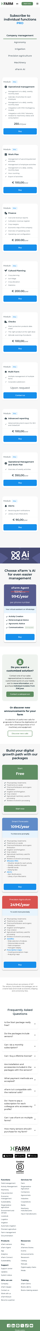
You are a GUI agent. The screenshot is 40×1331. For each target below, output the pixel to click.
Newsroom (25, 1257)
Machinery (5, 1190)
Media (23, 1270)
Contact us (20, 395)
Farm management (8, 1232)
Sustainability (6, 1202)
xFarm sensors (6, 1244)
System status (6, 1275)
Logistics (4, 1219)
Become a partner (8, 1300)
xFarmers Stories (27, 1248)
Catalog (24, 1261)
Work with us (6, 1293)
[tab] (20, 35)
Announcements (27, 1254)
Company (4, 1284)
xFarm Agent (6, 1248)
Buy (20, 131)
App (2, 1251)
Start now (27, 3)
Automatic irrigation (8, 1226)
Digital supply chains (28, 1267)
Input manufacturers (28, 1214)
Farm (23, 1183)
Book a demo (26, 1287)
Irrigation (4, 1223)
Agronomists (26, 1195)
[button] (37, 3)
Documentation (7, 1236)
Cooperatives (26, 1202)
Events (23, 1251)
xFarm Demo (26, 1284)
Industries (24, 1199)
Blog (22, 1244)
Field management (8, 1183)
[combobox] (17, 4)
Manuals (24, 1264)
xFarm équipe (6, 1287)
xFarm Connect (7, 1257)
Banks (23, 1205)
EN (17, 4)
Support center (6, 1269)
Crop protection (7, 1193)
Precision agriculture (8, 1229)
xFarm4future (6, 1297)
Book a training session (29, 1290)
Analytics (4, 1254)
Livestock (4, 1216)
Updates (4, 1272)
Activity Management (9, 1186)
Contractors (25, 1192)
